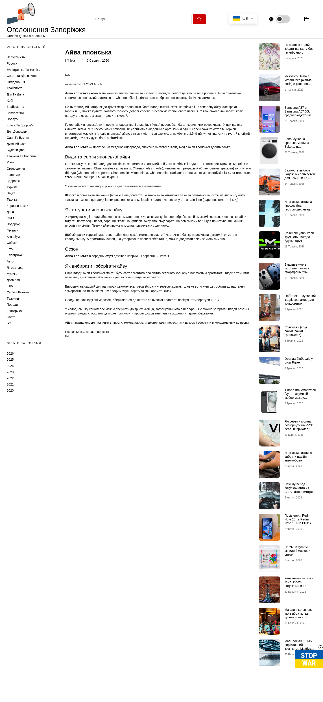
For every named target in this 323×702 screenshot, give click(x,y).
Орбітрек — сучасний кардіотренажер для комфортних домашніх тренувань (300, 301)
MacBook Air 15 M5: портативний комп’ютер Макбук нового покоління (298, 646)
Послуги (13, 119)
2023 (10, 372)
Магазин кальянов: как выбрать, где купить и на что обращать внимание (299, 615)
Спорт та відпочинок (22, 76)
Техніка (12, 199)
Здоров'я (13, 181)
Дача (10, 212)
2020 (10, 390)
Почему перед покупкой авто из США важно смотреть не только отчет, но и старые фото (300, 491)
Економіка (14, 175)
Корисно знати (17, 206)
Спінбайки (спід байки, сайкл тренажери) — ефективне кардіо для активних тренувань (297, 336)
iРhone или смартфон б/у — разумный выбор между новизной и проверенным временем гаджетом (300, 399)
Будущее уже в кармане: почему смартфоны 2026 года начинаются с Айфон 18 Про (297, 272)
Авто (10, 261)
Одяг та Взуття (18, 137)
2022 (10, 378)
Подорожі (13, 224)
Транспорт (14, 88)
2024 (10, 366)
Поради (12, 304)
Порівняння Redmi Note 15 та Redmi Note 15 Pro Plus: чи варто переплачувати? (298, 523)
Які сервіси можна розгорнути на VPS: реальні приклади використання (298, 427)
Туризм (12, 187)
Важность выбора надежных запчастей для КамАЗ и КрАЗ (299, 174)
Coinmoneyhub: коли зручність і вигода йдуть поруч (299, 237)
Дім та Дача (15, 94)
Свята (11, 317)
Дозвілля (13, 280)
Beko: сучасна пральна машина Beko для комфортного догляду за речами (300, 146)
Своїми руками (18, 292)
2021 (10, 384)
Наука (11, 193)
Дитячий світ (16, 144)
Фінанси (12, 230)
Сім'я (10, 218)
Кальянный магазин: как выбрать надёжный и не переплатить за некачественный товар (299, 587)
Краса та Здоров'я (20, 125)
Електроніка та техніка (23, 70)
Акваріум (13, 236)
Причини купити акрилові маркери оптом (297, 550)
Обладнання (16, 82)
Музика (12, 273)
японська (102, 436)
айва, (90, 436)
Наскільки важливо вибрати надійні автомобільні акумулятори (298, 458)
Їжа (9, 323)
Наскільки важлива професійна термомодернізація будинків (298, 207)
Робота (12, 63)
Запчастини (15, 113)
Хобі (10, 100)
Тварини (13, 298)
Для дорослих (17, 131)
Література (15, 267)
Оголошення (16, 168)
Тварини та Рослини (22, 156)
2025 (10, 359)
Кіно (10, 286)
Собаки (12, 243)
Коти (10, 249)
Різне (10, 162)
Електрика (14, 255)
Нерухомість (16, 57)
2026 (10, 353)
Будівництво (15, 150)
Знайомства (15, 106)
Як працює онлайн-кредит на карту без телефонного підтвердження (298, 50)
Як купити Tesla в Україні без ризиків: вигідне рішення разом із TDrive (298, 81)
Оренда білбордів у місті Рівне (298, 360)
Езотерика (14, 311)
